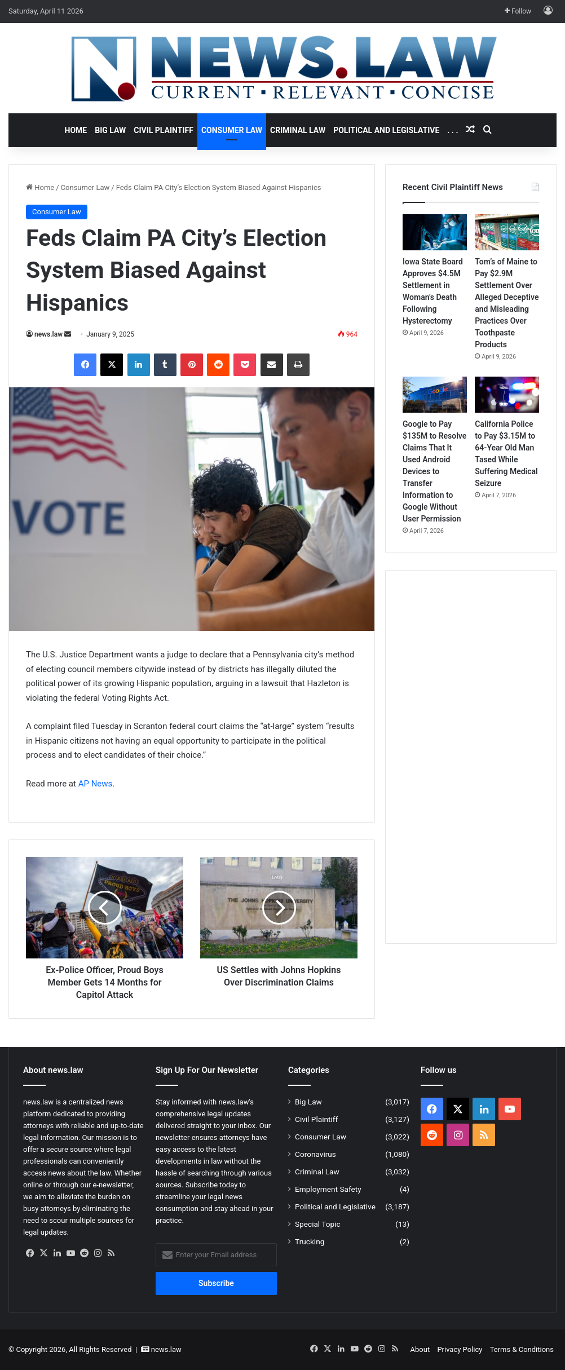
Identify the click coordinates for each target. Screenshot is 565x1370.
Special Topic (318, 1223)
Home (76, 130)
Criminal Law (297, 130)
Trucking (309, 1241)
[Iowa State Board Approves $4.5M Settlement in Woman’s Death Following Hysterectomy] (435, 232)
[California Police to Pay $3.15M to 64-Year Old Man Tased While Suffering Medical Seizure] (507, 395)
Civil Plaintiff (163, 130)
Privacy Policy (459, 1349)
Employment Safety (328, 1189)
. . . (452, 130)
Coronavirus (315, 1154)
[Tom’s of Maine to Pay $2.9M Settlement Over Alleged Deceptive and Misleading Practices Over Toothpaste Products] (507, 232)
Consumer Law (231, 130)
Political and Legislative (386, 130)
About (420, 1349)
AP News (95, 784)
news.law (48, 334)
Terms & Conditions (522, 1349)
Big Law (110, 130)
